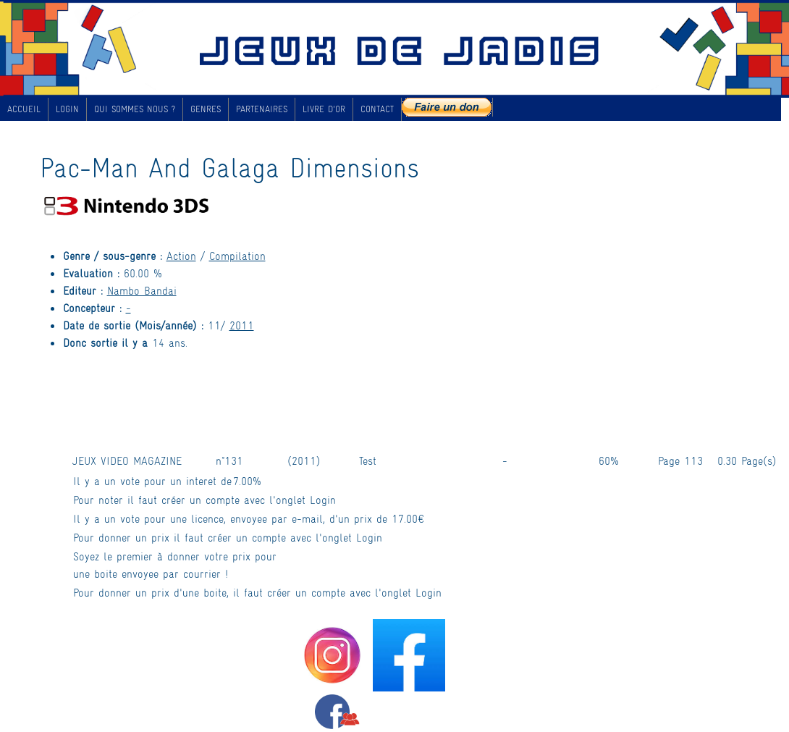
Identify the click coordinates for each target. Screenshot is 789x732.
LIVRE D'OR (324, 108)
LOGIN (67, 108)
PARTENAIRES (261, 108)
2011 (241, 325)
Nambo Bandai (142, 290)
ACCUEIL (24, 108)
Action (181, 255)
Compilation (237, 255)
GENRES (205, 108)
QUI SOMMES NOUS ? (134, 108)
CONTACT (377, 108)
